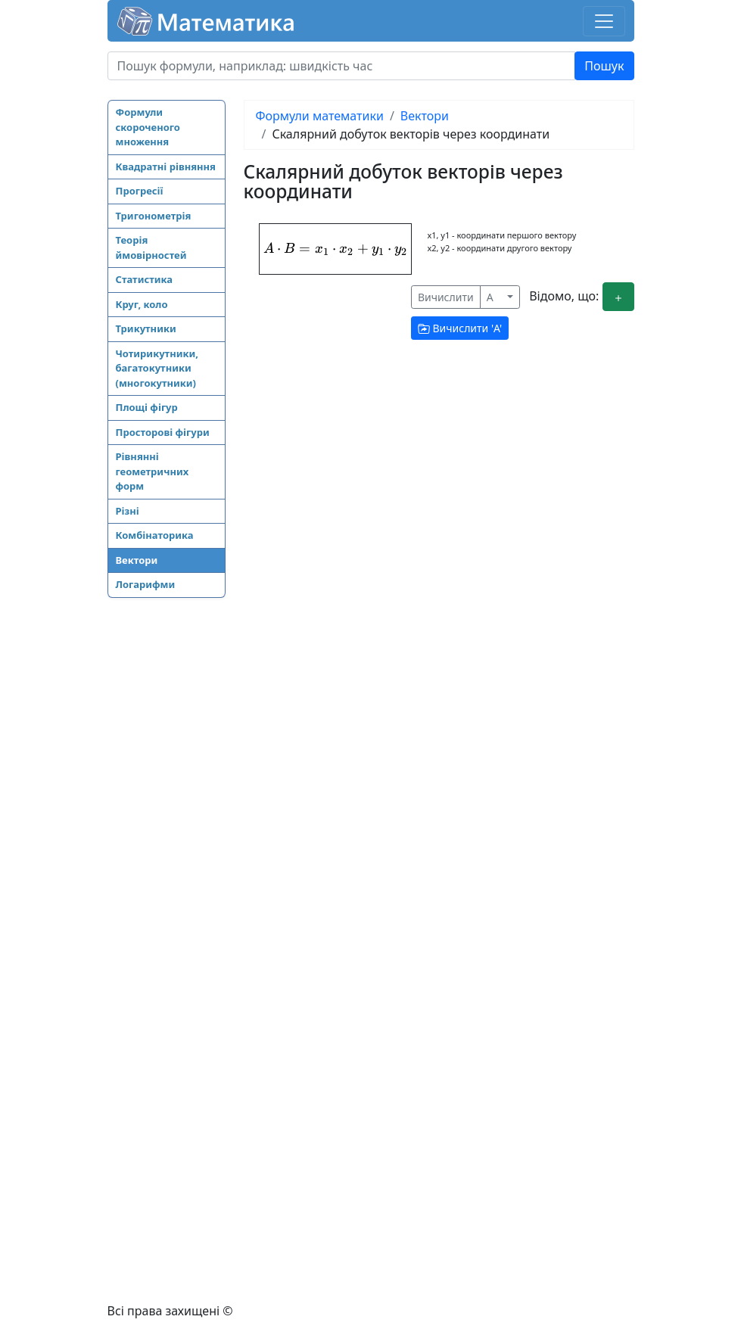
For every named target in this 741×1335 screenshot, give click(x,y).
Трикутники (146, 328)
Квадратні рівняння (166, 166)
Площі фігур (147, 407)
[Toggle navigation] (604, 21)
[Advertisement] (168, 843)
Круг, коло (142, 304)
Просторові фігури (163, 432)
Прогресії (139, 191)
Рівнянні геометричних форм (152, 471)
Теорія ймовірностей (151, 247)
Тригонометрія (153, 215)
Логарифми (146, 584)
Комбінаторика (155, 535)
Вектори (137, 560)
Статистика (144, 279)
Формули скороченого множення (148, 126)
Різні (127, 511)
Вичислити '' (460, 328)
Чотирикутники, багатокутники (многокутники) (157, 368)
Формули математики (320, 115)
